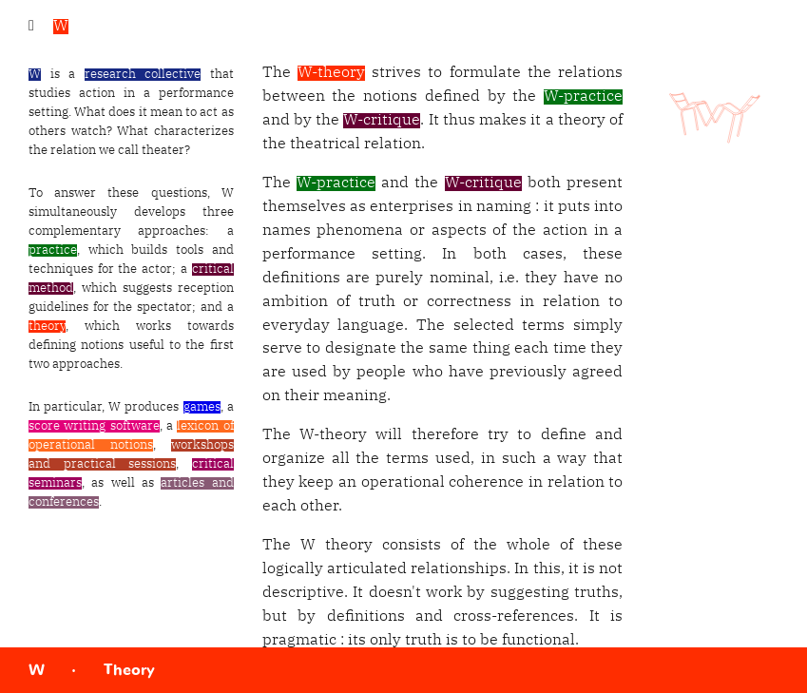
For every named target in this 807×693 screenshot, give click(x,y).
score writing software (94, 426)
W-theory (331, 73)
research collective (143, 74)
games (202, 407)
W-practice (583, 97)
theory (47, 326)
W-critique (381, 120)
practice (53, 250)
